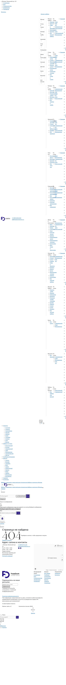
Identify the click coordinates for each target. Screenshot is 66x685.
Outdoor (7, 439)
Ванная (7, 442)
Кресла (52, 23)
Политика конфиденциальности (10, 596)
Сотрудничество (38, 578)
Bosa (6, 465)
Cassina (7, 460)
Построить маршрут (7, 556)
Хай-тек (7, 455)
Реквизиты (57, 573)
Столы (51, 259)
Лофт (6, 450)
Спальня (7, 429)
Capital (7, 467)
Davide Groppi (8, 468)
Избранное (3, 626)
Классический (8, 445)
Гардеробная (8, 431)
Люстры (52, 188)
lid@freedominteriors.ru (18, 219)
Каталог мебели (44, 14)
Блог (35, 576)
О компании (37, 575)
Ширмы (52, 235)
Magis (6, 471)
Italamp (7, 470)
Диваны (52, 22)
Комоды (52, 90)
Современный (9, 449)
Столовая (7, 437)
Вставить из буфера (15, 509)
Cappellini (7, 463)
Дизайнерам (37, 579)
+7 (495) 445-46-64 (16, 218)
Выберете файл (4, 509)
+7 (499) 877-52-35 (22, 545)
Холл (6, 440)
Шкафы (52, 130)
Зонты (51, 271)
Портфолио (37, 581)
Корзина (4, 627)
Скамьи (52, 261)
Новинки (46, 581)
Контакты (57, 575)
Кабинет (7, 434)
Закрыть (3, 499)
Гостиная (7, 427)
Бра (51, 196)
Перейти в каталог (7, 540)
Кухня (6, 435)
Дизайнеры (47, 583)
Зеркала (52, 226)
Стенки (52, 124)
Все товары (47, 573)
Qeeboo (7, 473)
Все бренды (8, 476)
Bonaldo (7, 462)
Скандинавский (9, 453)
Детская (7, 432)
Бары (51, 98)
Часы (51, 231)
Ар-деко (7, 447)
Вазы (51, 224)
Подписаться (6, 586)
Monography (8, 475)
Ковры (51, 227)
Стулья (51, 60)
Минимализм (8, 452)
